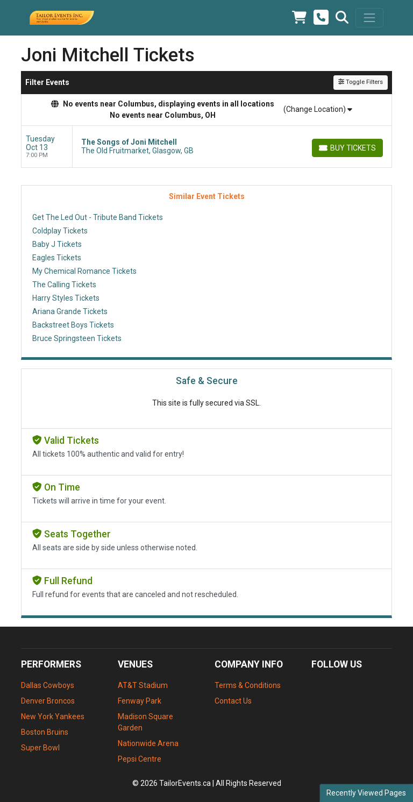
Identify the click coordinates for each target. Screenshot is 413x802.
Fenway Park (139, 701)
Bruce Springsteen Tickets (77, 338)
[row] (206, 147)
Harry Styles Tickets (65, 298)
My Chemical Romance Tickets (84, 271)
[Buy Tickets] (347, 148)
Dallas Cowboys (47, 685)
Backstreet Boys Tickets (73, 325)
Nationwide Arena (148, 743)
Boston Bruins (44, 732)
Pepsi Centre (139, 759)
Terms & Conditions (248, 685)
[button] (342, 17)
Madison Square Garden (145, 722)
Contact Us (233, 701)
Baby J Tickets (57, 244)
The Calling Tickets (64, 284)
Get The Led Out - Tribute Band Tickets (97, 217)
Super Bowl (40, 747)
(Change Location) (317, 109)
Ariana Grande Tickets (70, 311)
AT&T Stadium (143, 685)
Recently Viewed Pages (366, 793)
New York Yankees (52, 716)
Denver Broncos (48, 701)
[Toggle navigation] (369, 17)
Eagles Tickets (56, 257)
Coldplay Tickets (60, 230)
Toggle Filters (360, 82)
